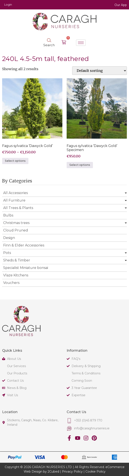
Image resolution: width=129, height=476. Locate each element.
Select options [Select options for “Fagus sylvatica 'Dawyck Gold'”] (15, 160)
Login (8, 4)
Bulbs (8, 215)
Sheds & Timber (16, 260)
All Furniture (14, 200)
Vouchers (11, 283)
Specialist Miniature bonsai (25, 268)
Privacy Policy (72, 471)
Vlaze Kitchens (15, 275)
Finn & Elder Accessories (23, 245)
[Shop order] (99, 70)
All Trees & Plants (18, 208)
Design (9, 238)
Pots (7, 253)
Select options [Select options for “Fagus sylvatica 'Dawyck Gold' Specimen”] (79, 164)
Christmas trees (16, 223)
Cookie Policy (95, 471)
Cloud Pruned (15, 230)
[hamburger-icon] (81, 43)
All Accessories (15, 193)
